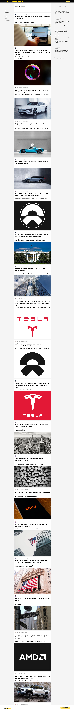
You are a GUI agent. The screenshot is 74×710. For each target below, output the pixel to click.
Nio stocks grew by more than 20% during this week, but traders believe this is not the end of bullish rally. (32, 129)
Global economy (6, 8)
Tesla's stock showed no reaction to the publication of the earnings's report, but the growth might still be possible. (32, 308)
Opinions (5, 16)
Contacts (5, 18)
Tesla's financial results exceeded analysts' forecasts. (26, 389)
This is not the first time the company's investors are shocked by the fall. (30, 680)
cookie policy (8, 708)
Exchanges (23, 14)
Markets (22, 266)
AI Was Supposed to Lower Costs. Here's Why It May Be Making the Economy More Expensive (62, 12)
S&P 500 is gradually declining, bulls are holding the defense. (27, 528)
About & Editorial (7, 20)
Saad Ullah (17, 159)
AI (4, 6)
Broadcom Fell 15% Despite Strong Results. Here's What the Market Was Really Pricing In (61, 31)
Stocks (5, 10)
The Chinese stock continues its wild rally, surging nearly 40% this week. (30, 166)
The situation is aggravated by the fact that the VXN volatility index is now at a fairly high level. (31, 603)
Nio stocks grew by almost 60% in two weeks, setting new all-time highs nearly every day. (32, 95)
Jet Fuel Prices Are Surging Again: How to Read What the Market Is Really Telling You (62, 37)
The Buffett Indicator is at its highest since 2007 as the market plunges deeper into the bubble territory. (32, 57)
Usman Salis (18, 14)
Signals (5, 14)
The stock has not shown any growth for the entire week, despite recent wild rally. (32, 348)
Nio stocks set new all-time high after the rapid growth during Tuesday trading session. (31, 199)
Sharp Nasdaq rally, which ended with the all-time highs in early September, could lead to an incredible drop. (31, 430)
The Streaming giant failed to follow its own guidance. (26, 496)
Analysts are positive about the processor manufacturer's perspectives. (30, 641)
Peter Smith (18, 87)
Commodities (6, 12)
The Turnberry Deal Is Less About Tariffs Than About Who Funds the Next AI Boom (61, 51)
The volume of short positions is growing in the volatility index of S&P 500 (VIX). (31, 273)
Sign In (68, 1)
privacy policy (56, 706)
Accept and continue (65, 707)
